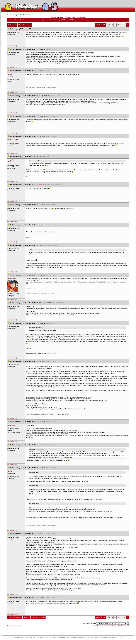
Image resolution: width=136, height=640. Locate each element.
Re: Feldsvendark (41, 302)
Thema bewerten (24, 25)
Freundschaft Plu (75, 637)
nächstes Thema (38, 617)
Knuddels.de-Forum (13, 20)
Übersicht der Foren (57, 17)
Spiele (82, 637)
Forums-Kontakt (97, 625)
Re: (38, 49)
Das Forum (23, 20)
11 (121, 25)
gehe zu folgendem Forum (89, 623)
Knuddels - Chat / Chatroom (110, 625)
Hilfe (74, 17)
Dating (87, 637)
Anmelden (26, 15)
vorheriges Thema (14, 617)
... (115, 25)
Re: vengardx (40, 184)
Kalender (68, 17)
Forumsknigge (81, 17)
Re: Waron (39, 95)
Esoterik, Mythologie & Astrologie (43, 20)
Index (26, 617)
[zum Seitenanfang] (12, 45)
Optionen (12, 25)
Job (120, 637)
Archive (30, 20)
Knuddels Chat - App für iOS (51, 637)
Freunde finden (64, 637)
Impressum (115, 637)
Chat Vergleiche (106, 637)
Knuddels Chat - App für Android (33, 637)
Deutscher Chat (18, 637)
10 (118, 25)
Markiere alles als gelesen (14, 625)
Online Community (96, 637)
